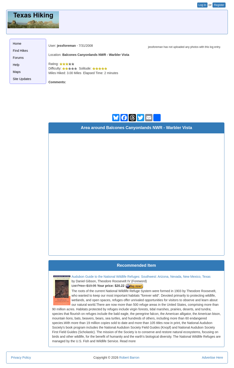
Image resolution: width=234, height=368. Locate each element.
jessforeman (66, 45)
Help (16, 65)
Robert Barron (129, 357)
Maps (17, 72)
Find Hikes (20, 50)
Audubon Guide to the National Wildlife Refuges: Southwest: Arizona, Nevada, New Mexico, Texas (141, 276)
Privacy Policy (21, 357)
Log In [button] (202, 5)
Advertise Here (212, 357)
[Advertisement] (143, 21)
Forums (18, 58)
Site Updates (22, 79)
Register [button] (219, 5)
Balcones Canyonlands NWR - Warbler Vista (95, 55)
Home (17, 43)
